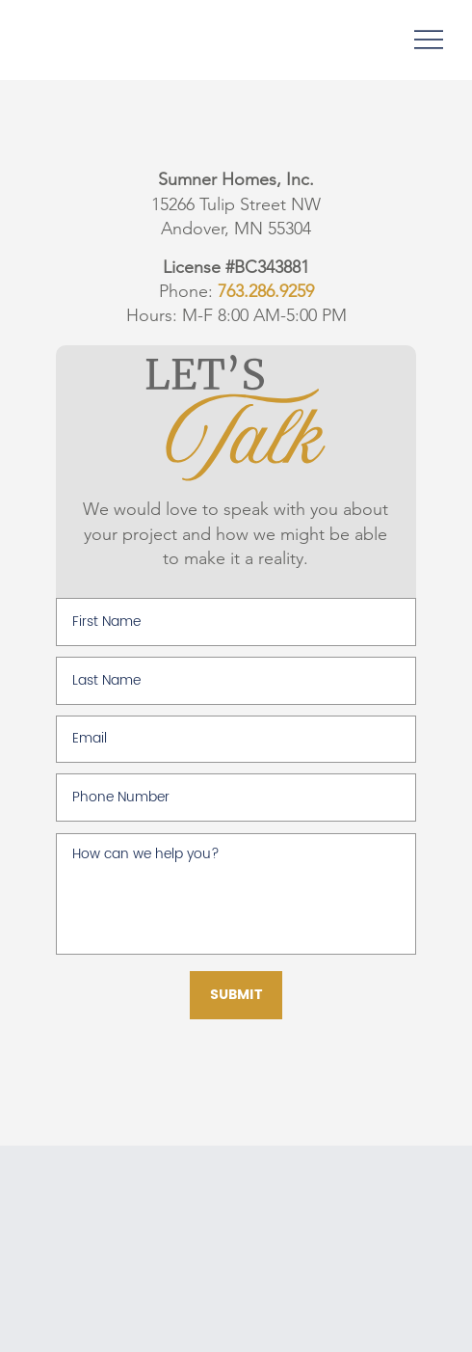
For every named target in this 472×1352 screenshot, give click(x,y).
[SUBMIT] (236, 995)
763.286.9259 (266, 291)
